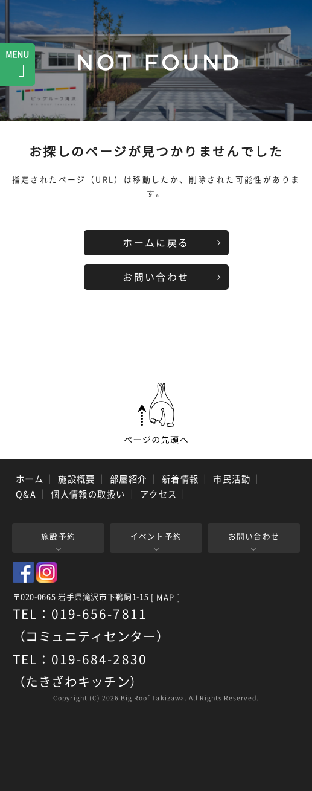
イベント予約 (156, 536)
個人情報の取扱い (88, 494)
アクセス (158, 494)
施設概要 (76, 478)
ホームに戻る (156, 242)
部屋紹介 (128, 478)
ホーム (29, 478)
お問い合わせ (156, 276)
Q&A (26, 494)
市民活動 (231, 478)
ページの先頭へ (156, 413)
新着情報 (180, 478)
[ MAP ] (165, 597)
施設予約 (58, 536)
